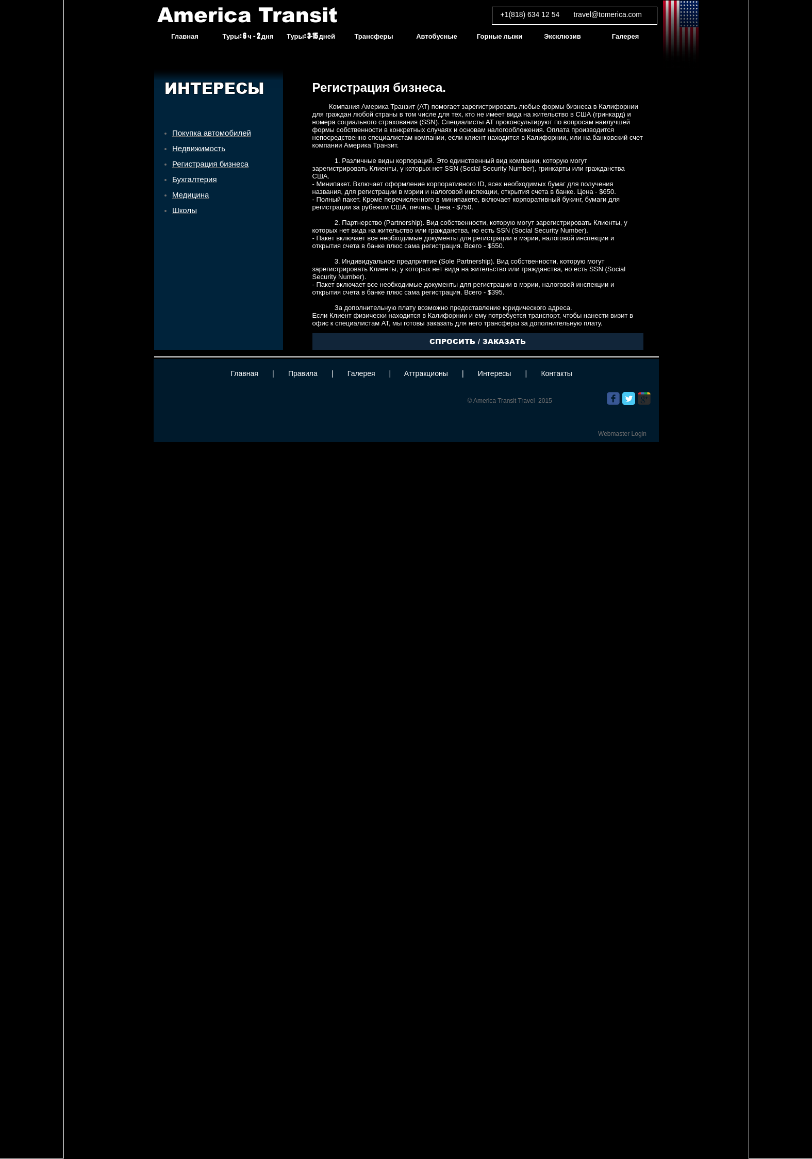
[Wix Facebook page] (613, 398)
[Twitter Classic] (628, 398)
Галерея (361, 373)
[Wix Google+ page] (644, 398)
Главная (244, 373)
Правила (303, 373)
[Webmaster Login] (622, 434)
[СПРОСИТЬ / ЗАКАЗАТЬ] (477, 341)
